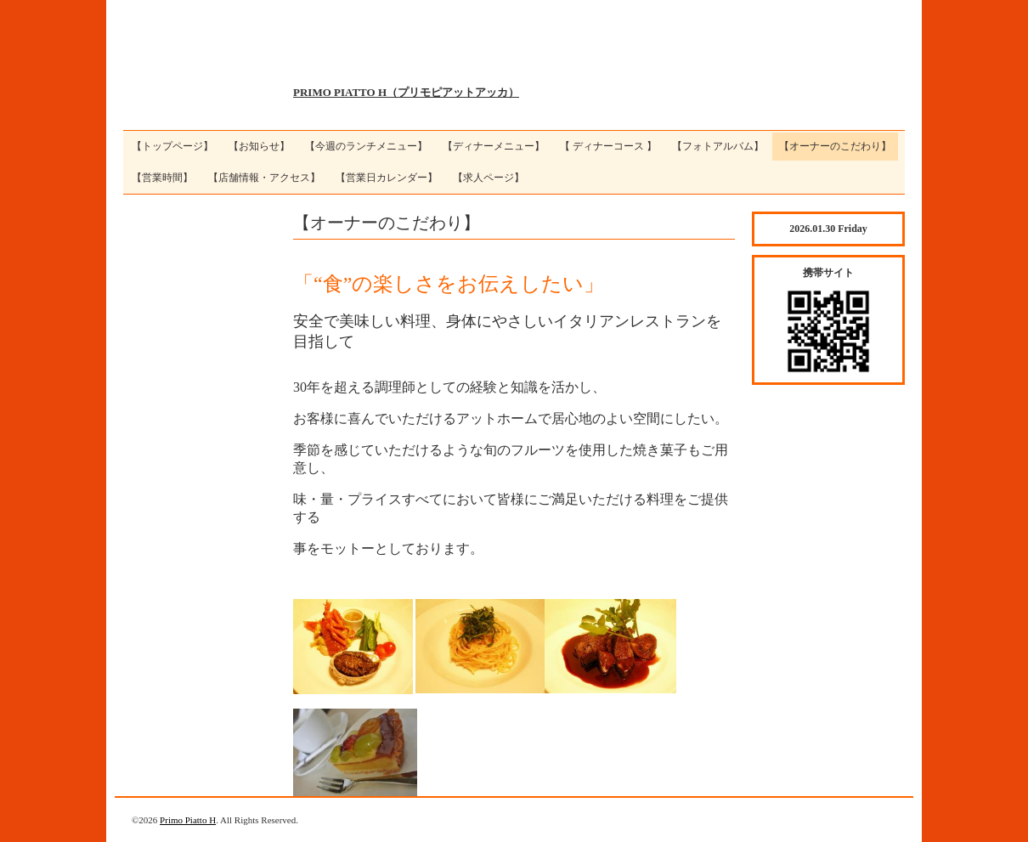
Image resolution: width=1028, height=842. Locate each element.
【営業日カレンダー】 (387, 178)
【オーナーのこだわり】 (835, 146)
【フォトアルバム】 (718, 146)
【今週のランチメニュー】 (366, 146)
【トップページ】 (172, 146)
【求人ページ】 (488, 178)
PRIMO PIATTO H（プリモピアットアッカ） (406, 92)
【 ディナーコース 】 (608, 146)
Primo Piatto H (188, 820)
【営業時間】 (162, 178)
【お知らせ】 (259, 146)
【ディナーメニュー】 (494, 146)
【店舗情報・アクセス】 (264, 178)
